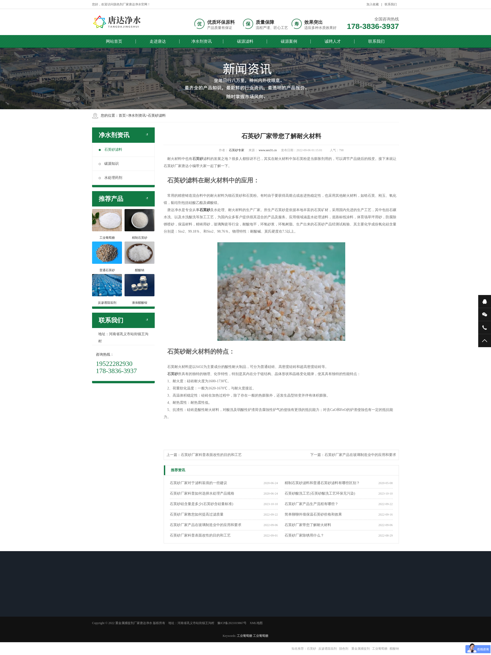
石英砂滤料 (157, 115)
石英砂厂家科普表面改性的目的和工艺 (211, 455)
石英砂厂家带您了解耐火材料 (308, 525)
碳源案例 (289, 41)
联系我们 (391, 4)
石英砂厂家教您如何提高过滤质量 (197, 514)
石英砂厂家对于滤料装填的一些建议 (198, 483)
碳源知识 (109, 164)
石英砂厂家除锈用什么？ (304, 535)
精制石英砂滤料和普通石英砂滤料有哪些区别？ (322, 483)
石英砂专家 (236, 150)
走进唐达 (158, 41)
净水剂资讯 (201, 41)
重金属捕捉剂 (360, 648)
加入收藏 (372, 4)
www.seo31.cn (267, 150)
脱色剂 (343, 648)
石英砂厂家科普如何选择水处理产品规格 (202, 493)
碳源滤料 (245, 41)
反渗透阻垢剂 (327, 648)
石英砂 (311, 648)
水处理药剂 (110, 178)
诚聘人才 (333, 41)
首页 (122, 115)
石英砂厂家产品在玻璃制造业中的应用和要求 (360, 455)
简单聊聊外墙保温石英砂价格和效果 (313, 514)
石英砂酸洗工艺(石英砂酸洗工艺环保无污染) (320, 493)
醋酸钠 (394, 648)
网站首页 (114, 41)
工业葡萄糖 (379, 648)
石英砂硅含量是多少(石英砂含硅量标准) (201, 504)
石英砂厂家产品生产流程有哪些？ (311, 504)
